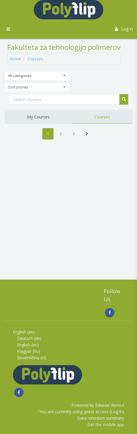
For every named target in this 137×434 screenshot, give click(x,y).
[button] (36, 76)
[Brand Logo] (68, 9)
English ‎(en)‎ (24, 332)
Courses (35, 59)
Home (15, 59)
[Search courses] (64, 99)
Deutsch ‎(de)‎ (29, 338)
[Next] (87, 133)
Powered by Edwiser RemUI (97, 405)
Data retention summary (100, 418)
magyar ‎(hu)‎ (28, 351)
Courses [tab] (102, 117)
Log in (124, 29)
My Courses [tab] (38, 117)
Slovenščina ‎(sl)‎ (31, 357)
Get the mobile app (106, 424)
